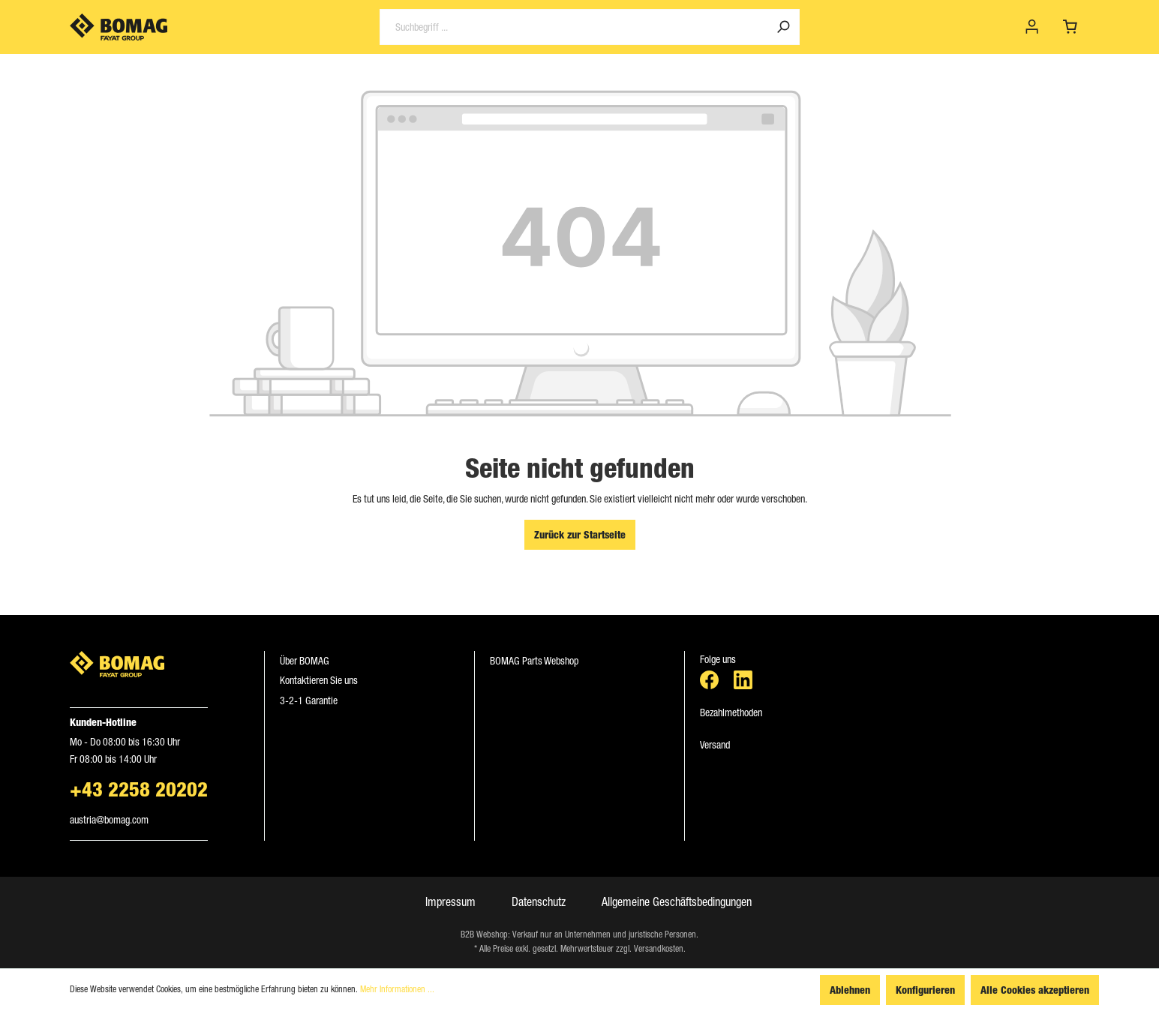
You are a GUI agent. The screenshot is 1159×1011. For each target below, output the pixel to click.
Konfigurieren (925, 989)
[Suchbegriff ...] (573, 27)
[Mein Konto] (1032, 27)
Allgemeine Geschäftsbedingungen (677, 901)
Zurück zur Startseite (580, 534)
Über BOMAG (304, 661)
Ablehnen (850, 989)
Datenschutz (539, 901)
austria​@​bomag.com (109, 820)
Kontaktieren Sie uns (319, 680)
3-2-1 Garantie (309, 700)
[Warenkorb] (1070, 27)
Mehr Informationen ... (397, 989)
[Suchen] (783, 27)
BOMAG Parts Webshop (534, 661)
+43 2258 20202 (139, 789)
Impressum (450, 901)
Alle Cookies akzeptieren (1034, 989)
